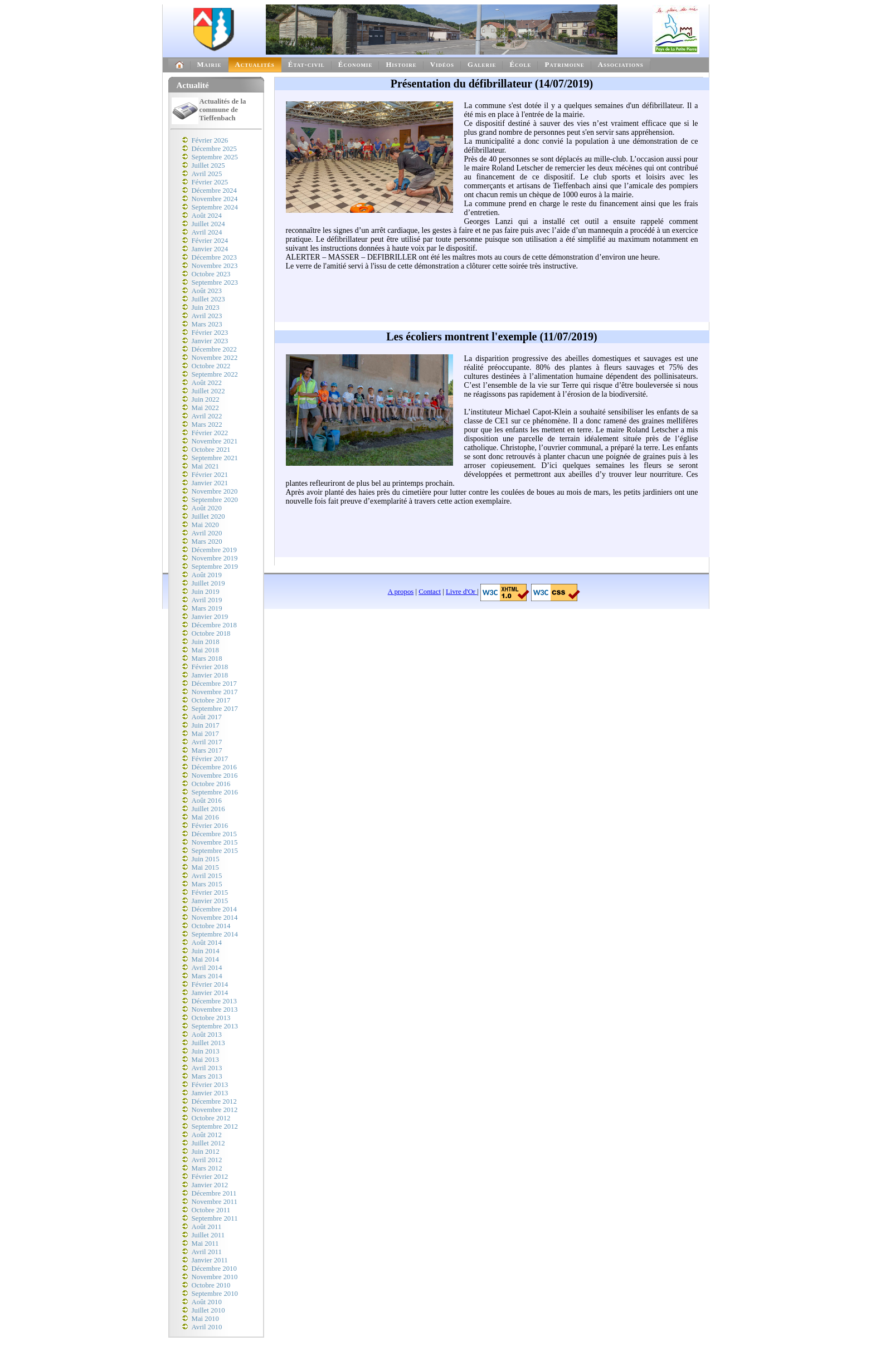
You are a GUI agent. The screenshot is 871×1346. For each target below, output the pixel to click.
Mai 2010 (205, 1319)
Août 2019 (207, 575)
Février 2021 (210, 475)
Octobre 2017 (211, 700)
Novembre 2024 (215, 199)
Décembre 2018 (214, 625)
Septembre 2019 (215, 566)
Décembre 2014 (214, 909)
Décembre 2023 (214, 257)
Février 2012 (210, 1177)
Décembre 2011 (214, 1193)
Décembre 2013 (214, 1001)
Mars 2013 (207, 1076)
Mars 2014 (207, 976)
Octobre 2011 (211, 1210)
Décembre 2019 (214, 550)
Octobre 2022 (211, 366)
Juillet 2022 (208, 391)
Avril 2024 (207, 232)
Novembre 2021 (215, 441)
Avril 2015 (207, 876)
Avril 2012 (207, 1160)
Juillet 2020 (208, 516)
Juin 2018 (206, 642)
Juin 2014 (206, 951)
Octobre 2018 (211, 633)
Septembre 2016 (215, 792)
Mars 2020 (207, 541)
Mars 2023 (207, 324)
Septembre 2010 (215, 1294)
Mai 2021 (205, 466)
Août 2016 (207, 800)
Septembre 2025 (215, 157)
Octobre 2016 (211, 784)
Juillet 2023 (208, 299)
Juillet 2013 (208, 1043)
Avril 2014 (207, 968)
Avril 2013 (207, 1068)
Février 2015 (210, 892)
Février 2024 (210, 241)
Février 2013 (210, 1085)
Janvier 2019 (210, 617)
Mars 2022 (207, 424)
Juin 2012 (206, 1151)
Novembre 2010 (215, 1277)
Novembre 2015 (215, 842)
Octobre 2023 (211, 274)
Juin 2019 (206, 592)
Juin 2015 (206, 859)
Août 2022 (207, 383)
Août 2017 (207, 717)
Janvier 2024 (210, 249)
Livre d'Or (461, 592)
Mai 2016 (205, 817)
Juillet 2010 (208, 1310)
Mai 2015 (205, 867)
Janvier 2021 (210, 483)
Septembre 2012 (215, 1126)
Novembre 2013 (215, 1009)
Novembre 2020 (215, 491)
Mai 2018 (205, 650)
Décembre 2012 (214, 1101)
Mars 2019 (207, 608)
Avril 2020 (207, 533)
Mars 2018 (207, 658)
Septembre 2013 (215, 1026)
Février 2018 (210, 667)
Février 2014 (210, 984)
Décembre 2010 (214, 1268)
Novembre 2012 (215, 1110)
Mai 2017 (205, 734)
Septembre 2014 (215, 934)
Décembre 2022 (214, 349)
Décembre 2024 (214, 190)
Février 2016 (210, 826)
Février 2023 (210, 332)
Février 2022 (210, 433)
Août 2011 (207, 1227)
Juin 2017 (206, 725)
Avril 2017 (207, 742)
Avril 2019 (207, 600)
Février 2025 (210, 182)
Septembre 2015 (215, 851)
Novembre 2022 (215, 358)
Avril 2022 (207, 416)
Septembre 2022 (215, 374)
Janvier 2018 (210, 675)
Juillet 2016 (208, 809)
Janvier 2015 (210, 901)
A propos (401, 592)
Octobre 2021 (211, 449)
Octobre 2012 (211, 1118)
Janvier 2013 (210, 1093)
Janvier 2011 (210, 1260)
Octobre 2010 (211, 1285)
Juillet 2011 (208, 1235)
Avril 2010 (207, 1327)
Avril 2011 (207, 1252)
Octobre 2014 (211, 926)
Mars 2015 (207, 884)
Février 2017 (210, 759)
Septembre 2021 (215, 458)
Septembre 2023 (215, 282)
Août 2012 (207, 1135)
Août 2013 (207, 1034)
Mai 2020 (205, 525)
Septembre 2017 (215, 709)
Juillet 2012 (208, 1143)
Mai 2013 (205, 1060)
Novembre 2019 (215, 558)
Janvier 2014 (210, 993)
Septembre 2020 (215, 500)
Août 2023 (207, 291)
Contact (430, 592)
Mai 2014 (205, 959)
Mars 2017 (207, 750)
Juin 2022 (206, 399)
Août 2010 (207, 1302)
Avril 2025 (207, 174)
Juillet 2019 (208, 583)
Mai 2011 (205, 1243)
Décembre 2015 (214, 834)
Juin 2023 (206, 307)
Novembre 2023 (215, 266)
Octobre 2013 (211, 1018)
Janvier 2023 (210, 341)
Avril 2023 (207, 316)
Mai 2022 (205, 408)
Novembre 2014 (215, 917)
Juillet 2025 (208, 165)
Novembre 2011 (214, 1202)
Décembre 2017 (214, 683)
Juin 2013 (206, 1051)
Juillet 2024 (208, 224)
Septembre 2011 (215, 1218)
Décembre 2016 (214, 767)
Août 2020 (207, 508)
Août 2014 (207, 943)
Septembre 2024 (215, 207)
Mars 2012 (207, 1168)
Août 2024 (207, 216)
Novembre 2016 (215, 775)
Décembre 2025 (214, 149)
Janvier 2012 (210, 1185)
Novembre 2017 (215, 692)
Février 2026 (210, 140)
